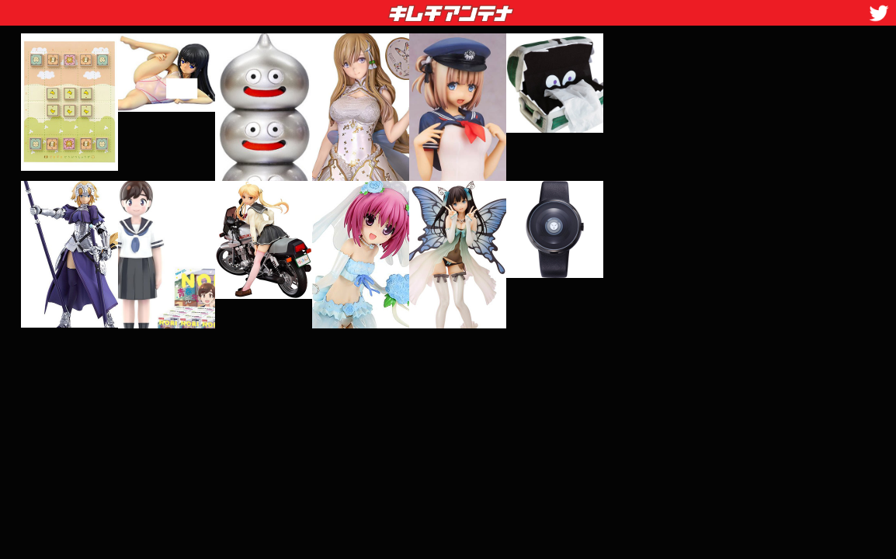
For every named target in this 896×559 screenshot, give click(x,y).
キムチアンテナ (337, 8)
